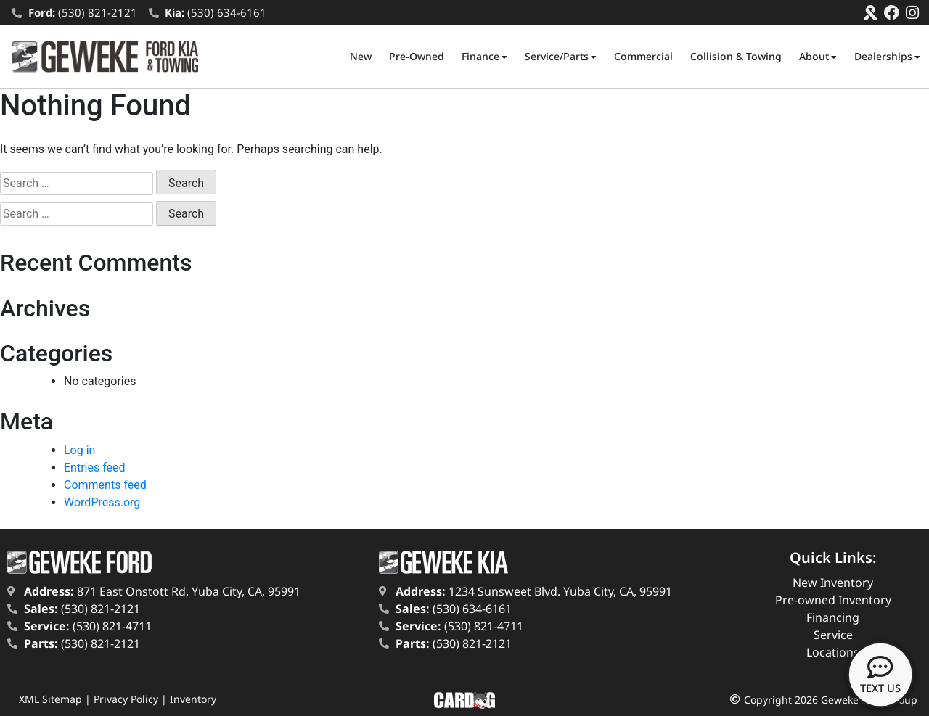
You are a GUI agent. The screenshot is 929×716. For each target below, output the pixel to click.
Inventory (193, 699)
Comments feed (105, 485)
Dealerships (887, 56)
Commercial (643, 56)
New (361, 56)
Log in (79, 450)
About (818, 56)
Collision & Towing (736, 56)
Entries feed (95, 467)
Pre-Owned (416, 56)
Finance (484, 56)
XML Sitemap (50, 699)
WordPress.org (102, 502)
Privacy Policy (126, 699)
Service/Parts (561, 56)
